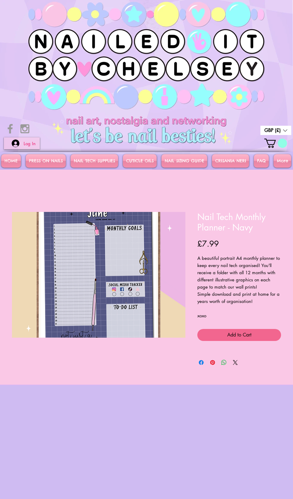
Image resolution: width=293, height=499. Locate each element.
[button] (275, 130)
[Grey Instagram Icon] (25, 128)
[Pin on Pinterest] (212, 362)
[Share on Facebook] (201, 362)
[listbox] (275, 130)
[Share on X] (235, 362)
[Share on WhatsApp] (224, 362)
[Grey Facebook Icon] (10, 128)
